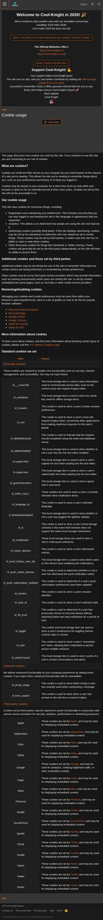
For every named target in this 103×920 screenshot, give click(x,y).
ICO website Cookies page (44, 344)
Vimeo (74, 885)
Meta (73, 788)
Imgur (73, 778)
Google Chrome (17, 320)
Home (60, 910)
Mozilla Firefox (16, 316)
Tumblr (74, 853)
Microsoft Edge (16, 313)
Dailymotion (77, 731)
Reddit (74, 810)
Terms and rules (23, 910)
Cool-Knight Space (13, 906)
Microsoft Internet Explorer (23, 309)
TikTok (74, 842)
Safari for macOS (18, 323)
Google (74, 763)
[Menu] (5, 4)
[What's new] (92, 4)
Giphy (73, 753)
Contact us (7, 910)
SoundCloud (77, 820)
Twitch (74, 863)
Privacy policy (40, 910)
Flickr (73, 742)
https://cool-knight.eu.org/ (51, 53)
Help (52, 910)
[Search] (99, 4)
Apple (73, 721)
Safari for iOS (16, 327)
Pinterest (75, 799)
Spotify (74, 831)
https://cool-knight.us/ (51, 50)
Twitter (74, 874)
